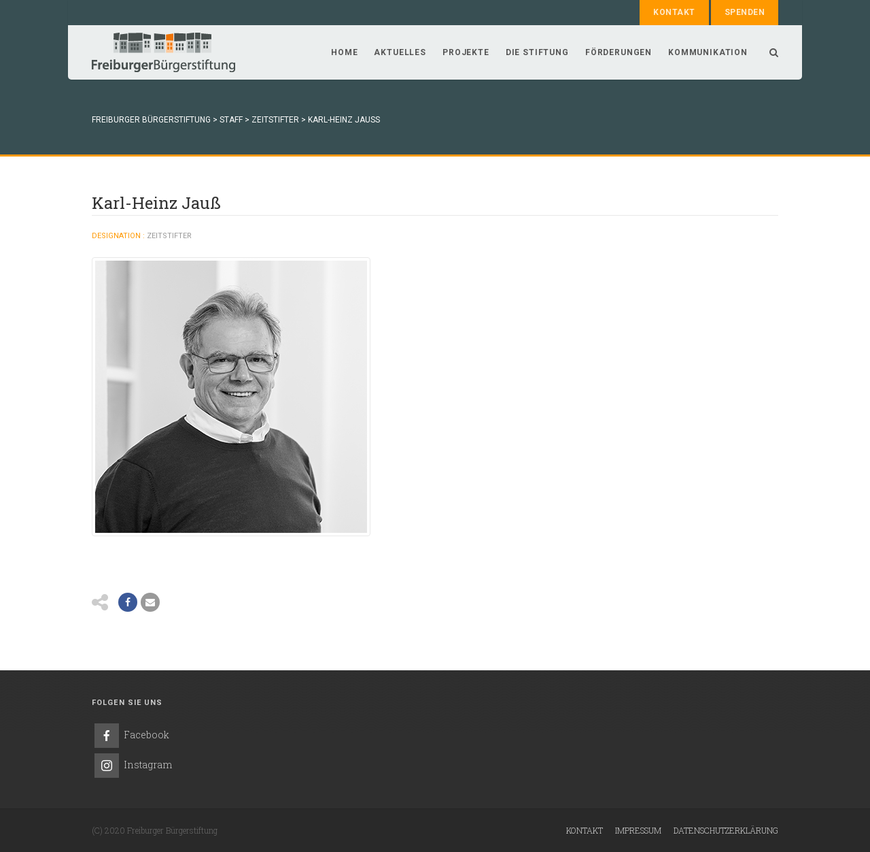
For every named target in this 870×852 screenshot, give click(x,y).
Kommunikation (708, 52)
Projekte (465, 52)
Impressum (638, 830)
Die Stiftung (537, 52)
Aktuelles (400, 52)
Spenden (745, 12)
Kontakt (674, 12)
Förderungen (618, 52)
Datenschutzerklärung (726, 830)
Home (344, 52)
